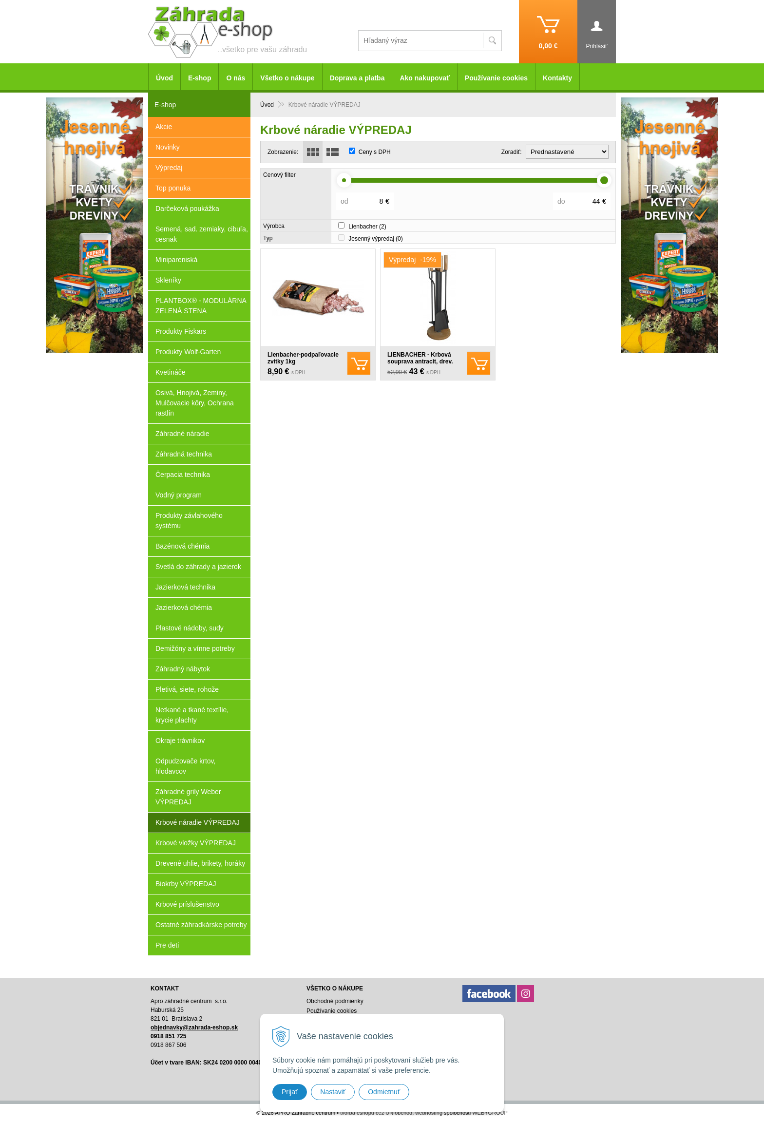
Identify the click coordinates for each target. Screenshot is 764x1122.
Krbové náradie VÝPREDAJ (197, 822)
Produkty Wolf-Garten (188, 352)
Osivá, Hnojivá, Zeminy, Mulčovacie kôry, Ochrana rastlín (194, 403)
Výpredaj (168, 167)
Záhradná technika (183, 454)
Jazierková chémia (183, 607)
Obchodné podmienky (334, 1001)
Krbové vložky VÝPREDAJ (195, 843)
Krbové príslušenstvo (187, 904)
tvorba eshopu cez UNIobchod (376, 1113)
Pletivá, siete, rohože (187, 689)
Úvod (164, 78)
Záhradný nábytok (182, 669)
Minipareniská (176, 260)
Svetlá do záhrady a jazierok (198, 567)
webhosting (428, 1113)
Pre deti (167, 945)
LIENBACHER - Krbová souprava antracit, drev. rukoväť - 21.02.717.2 (420, 361)
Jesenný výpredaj (375, 238)
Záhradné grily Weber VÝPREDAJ (188, 797)
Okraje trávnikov (180, 740)
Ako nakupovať (424, 78)
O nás (235, 78)
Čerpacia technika (182, 474)
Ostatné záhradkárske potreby (201, 925)
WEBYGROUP (490, 1113)
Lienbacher (367, 226)
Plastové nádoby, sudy (189, 628)
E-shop (199, 78)
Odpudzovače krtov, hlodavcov (185, 766)
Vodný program (178, 495)
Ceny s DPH (375, 152)
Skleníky (168, 280)
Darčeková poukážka (187, 208)
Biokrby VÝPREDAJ (185, 884)
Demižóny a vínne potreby (195, 648)
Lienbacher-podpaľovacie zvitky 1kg (303, 358)
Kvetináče (170, 372)
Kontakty (557, 78)
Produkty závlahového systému (189, 521)
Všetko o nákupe (287, 78)
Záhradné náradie (182, 433)
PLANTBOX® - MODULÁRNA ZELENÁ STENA (201, 306)
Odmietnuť (384, 1092)
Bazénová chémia (182, 546)
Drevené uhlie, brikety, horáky (200, 863)
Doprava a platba (357, 78)
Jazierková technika (185, 587)
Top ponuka (173, 188)
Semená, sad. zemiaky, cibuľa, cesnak (201, 234)
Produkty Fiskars (180, 331)
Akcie (163, 127)
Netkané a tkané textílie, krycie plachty (192, 715)
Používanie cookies (496, 78)
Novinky (167, 147)
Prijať (290, 1092)
